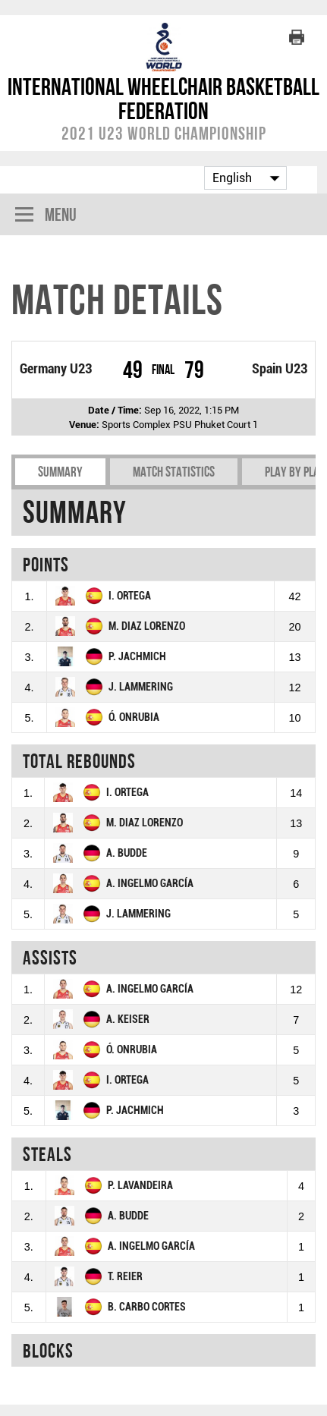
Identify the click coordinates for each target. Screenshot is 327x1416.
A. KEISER (127, 1019)
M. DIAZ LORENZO (146, 626)
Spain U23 (279, 368)
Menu (46, 216)
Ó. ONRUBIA (133, 717)
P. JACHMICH (137, 656)
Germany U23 (56, 368)
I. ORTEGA (129, 596)
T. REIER (125, 1276)
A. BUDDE (126, 853)
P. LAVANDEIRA (140, 1185)
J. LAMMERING (140, 687)
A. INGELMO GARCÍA (149, 883)
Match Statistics (174, 472)
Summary (60, 472)
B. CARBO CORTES (147, 1307)
